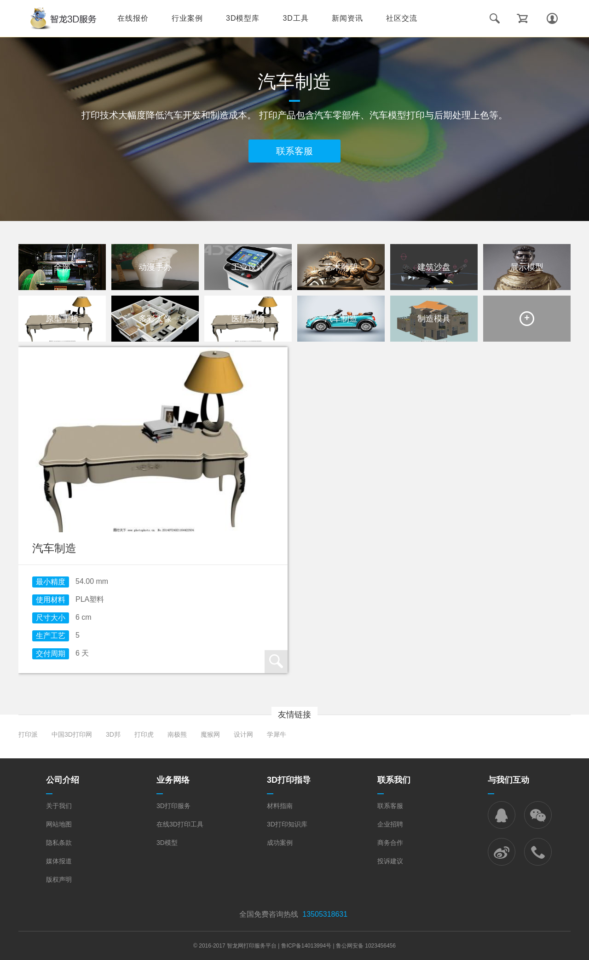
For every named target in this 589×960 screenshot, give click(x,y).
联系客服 (294, 151)
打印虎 (144, 734)
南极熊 (177, 734)
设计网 (243, 734)
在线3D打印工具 (179, 824)
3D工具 (295, 18)
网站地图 (59, 824)
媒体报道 (59, 861)
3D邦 (113, 734)
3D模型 (167, 842)
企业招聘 (390, 824)
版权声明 (59, 879)
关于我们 (59, 805)
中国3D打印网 (72, 734)
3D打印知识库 (287, 824)
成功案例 (280, 842)
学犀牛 (276, 734)
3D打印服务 (173, 805)
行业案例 (187, 18)
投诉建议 (390, 861)
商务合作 (390, 842)
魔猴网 (210, 734)
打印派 (28, 734)
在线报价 (133, 18)
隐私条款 (59, 842)
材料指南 (280, 805)
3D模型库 (243, 18)
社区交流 (401, 18)
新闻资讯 (347, 18)
